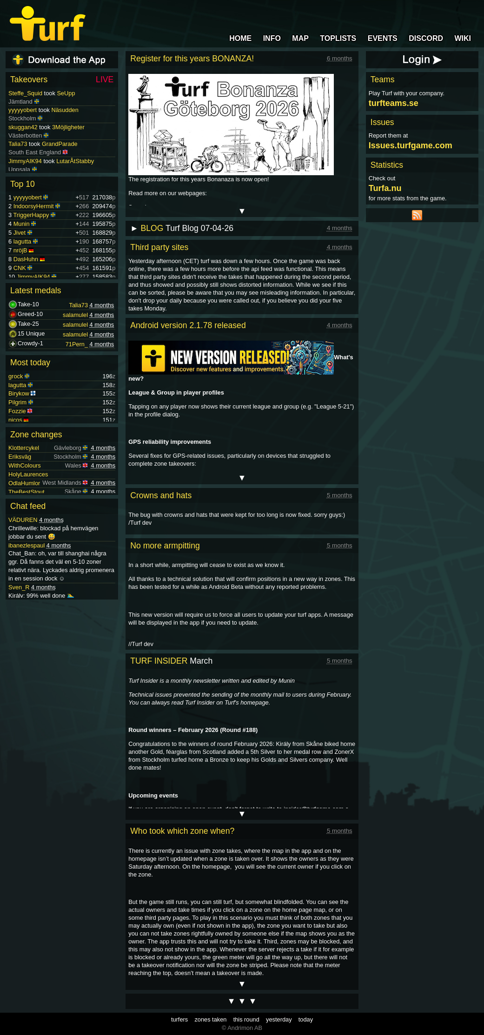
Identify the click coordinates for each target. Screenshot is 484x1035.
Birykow (18, 393)
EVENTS (383, 38)
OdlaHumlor (24, 483)
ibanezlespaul (26, 545)
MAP (300, 38)
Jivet (19, 232)
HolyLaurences (28, 474)
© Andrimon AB (242, 1027)
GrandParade (60, 135)
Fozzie (17, 411)
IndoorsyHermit (33, 206)
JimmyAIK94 (25, 152)
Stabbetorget (63, 169)
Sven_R (19, 587)
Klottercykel (23, 447)
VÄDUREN (23, 519)
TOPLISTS (338, 38)
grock (15, 376)
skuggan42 (23, 117)
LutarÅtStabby (75, 152)
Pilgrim (17, 402)
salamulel (75, 314)
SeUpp (66, 93)
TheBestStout (26, 491)
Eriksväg (19, 456)
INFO (272, 38)
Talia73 (17, 135)
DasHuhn (25, 259)
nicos (15, 419)
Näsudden (64, 100)
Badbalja (20, 169)
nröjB (20, 250)
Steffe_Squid (25, 93)
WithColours (24, 465)
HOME (240, 38)
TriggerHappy (31, 214)
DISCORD (426, 38)
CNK (19, 267)
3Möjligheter (68, 117)
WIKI (462, 38)
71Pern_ (77, 344)
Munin (21, 223)
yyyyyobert (22, 100)
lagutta (22, 241)
